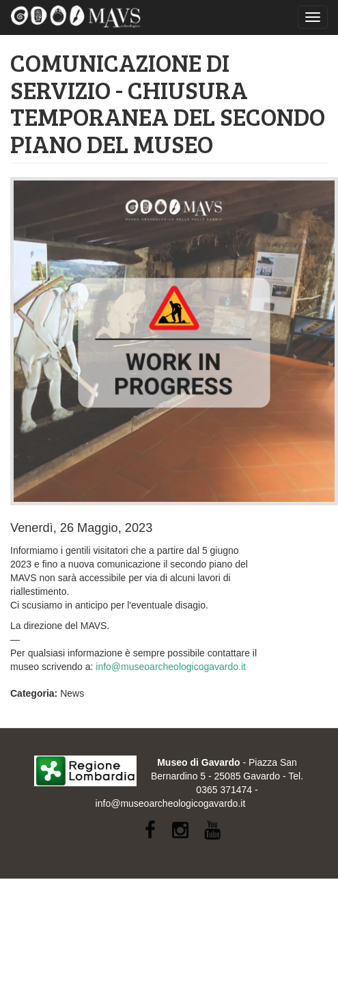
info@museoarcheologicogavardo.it (171, 666)
